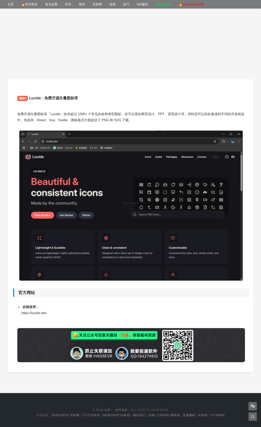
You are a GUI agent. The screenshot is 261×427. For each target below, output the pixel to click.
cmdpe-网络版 (169, 415)
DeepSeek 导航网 (65, 415)
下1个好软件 (91, 415)
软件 (68, 4)
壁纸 (82, 4)
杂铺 (151, 415)
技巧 (126, 4)
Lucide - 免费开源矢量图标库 (47, 98)
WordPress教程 (116, 415)
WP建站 (142, 4)
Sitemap (218, 415)
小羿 (107, 410)
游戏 (112, 4)
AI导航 (203, 415)
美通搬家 (189, 415)
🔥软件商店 (29, 4)
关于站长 (121, 410)
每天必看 (51, 4)
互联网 (97, 4)
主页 (10, 4)
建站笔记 (139, 415)
